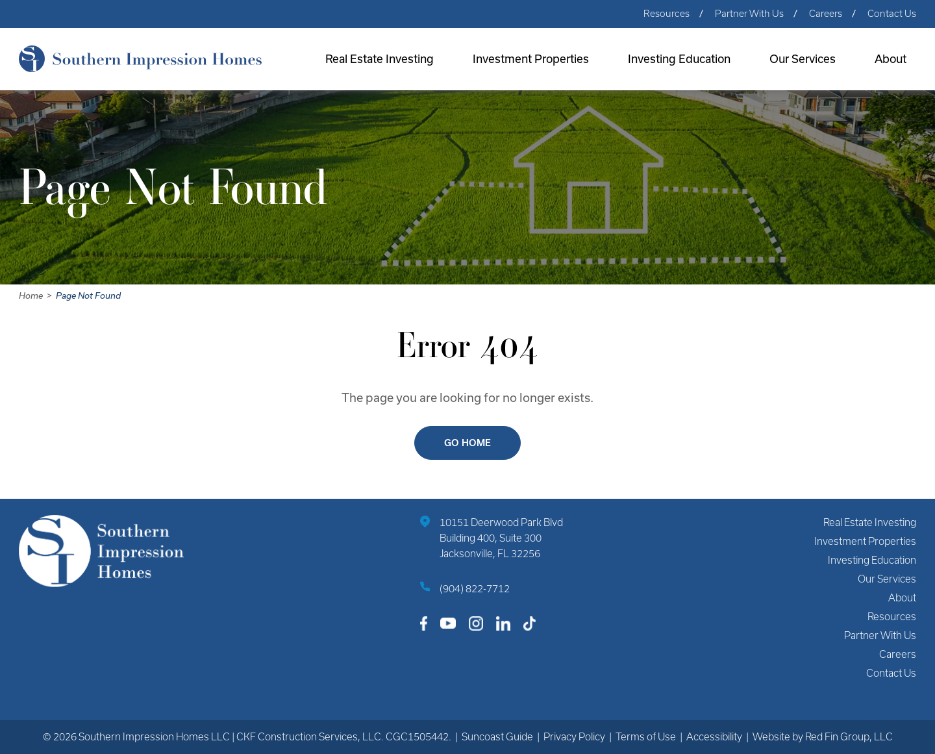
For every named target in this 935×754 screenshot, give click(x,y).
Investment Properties (531, 59)
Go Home (467, 443)
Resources (666, 13)
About (890, 59)
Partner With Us (749, 13)
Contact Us (891, 13)
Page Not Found (88, 296)
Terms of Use (646, 736)
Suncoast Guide (497, 736)
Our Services (802, 59)
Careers (825, 13)
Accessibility (714, 736)
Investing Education (679, 59)
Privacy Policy (574, 736)
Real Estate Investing (379, 59)
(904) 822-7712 (475, 588)
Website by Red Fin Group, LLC (823, 736)
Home (31, 296)
